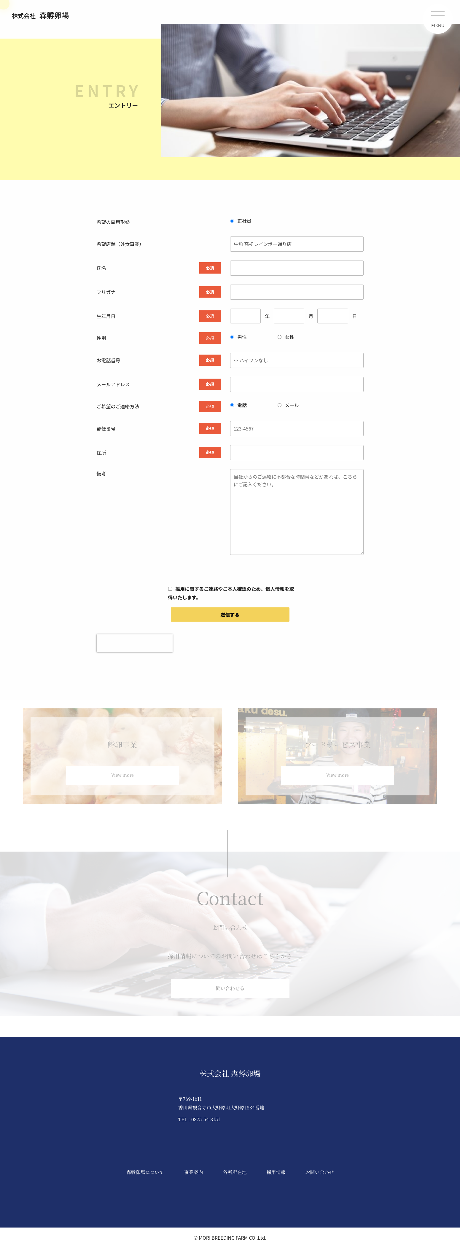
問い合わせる (230, 992)
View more (122, 779)
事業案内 (193, 1172)
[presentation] (135, 643)
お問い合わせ (319, 1172)
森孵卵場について (145, 1172)
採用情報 (275, 1172)
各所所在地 (234, 1172)
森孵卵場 (40, 14)
